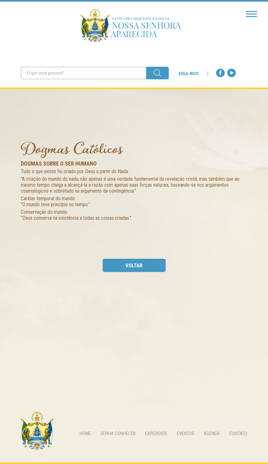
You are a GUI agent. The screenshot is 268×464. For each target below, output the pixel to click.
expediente (156, 433)
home (85, 433)
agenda (212, 433)
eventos (185, 433)
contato (238, 433)
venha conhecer (118, 433)
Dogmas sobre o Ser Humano (59, 163)
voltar (134, 265)
